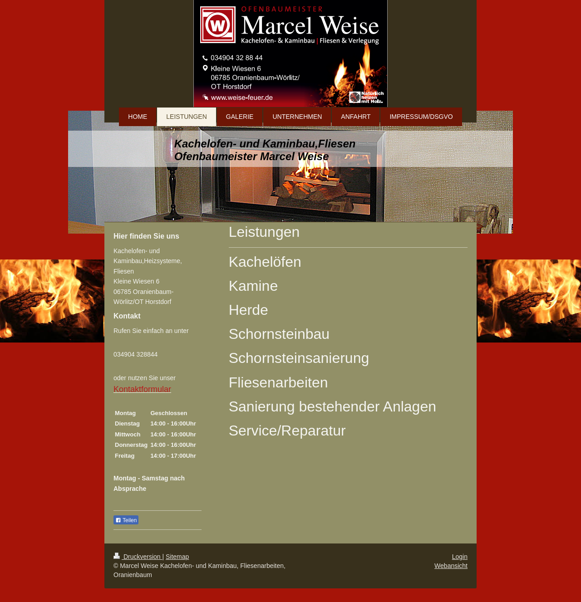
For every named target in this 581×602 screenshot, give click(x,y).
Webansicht (451, 565)
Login (460, 556)
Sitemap (177, 556)
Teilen (126, 520)
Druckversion (137, 556)
